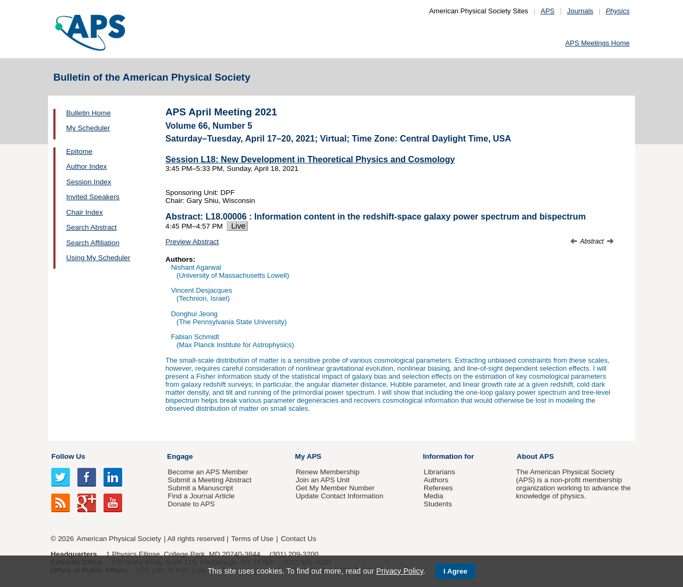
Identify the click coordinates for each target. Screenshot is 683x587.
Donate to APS (191, 504)
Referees (438, 488)
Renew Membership (328, 472)
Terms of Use (252, 539)
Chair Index (84, 212)
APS (547, 11)
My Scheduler (88, 128)
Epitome (79, 151)
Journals (580, 11)
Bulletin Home (88, 113)
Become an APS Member (208, 472)
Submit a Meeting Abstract (209, 480)
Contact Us (298, 539)
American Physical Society (119, 539)
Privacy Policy (399, 571)
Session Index (88, 182)
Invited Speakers (93, 197)
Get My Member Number (335, 488)
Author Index (86, 166)
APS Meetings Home (597, 43)
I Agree (455, 571)
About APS (535, 456)
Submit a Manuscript (200, 488)
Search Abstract (91, 227)
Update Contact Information (339, 496)
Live (237, 226)
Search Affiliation (93, 243)
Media (433, 496)
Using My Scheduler (98, 258)
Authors (436, 480)
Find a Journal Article (201, 496)
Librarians (439, 472)
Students (438, 504)
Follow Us (68, 456)
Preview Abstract (192, 242)
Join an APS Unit (323, 480)
